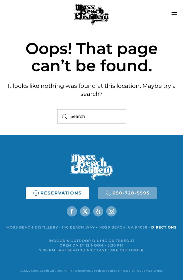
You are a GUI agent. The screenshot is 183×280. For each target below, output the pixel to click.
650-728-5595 (127, 193)
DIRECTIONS (164, 227)
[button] (174, 14)
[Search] (91, 116)
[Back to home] (91, 14)
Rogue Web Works (149, 271)
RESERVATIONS (57, 193)
